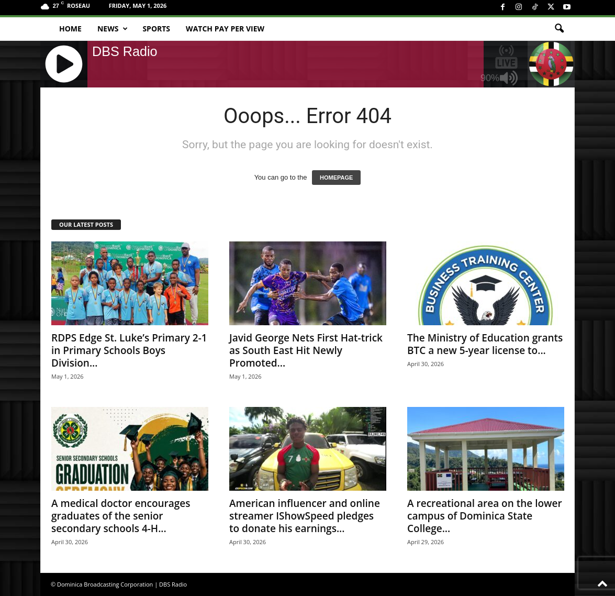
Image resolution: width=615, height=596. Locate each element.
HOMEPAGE (336, 177)
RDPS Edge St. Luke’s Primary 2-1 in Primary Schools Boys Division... (129, 350)
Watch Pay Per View (225, 29)
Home (70, 29)
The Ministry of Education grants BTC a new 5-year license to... (485, 344)
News (112, 28)
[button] (559, 28)
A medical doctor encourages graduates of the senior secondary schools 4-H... (121, 515)
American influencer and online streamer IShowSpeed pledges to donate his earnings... (304, 515)
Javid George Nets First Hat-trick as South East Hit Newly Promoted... (306, 350)
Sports (156, 29)
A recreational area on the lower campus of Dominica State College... (484, 515)
